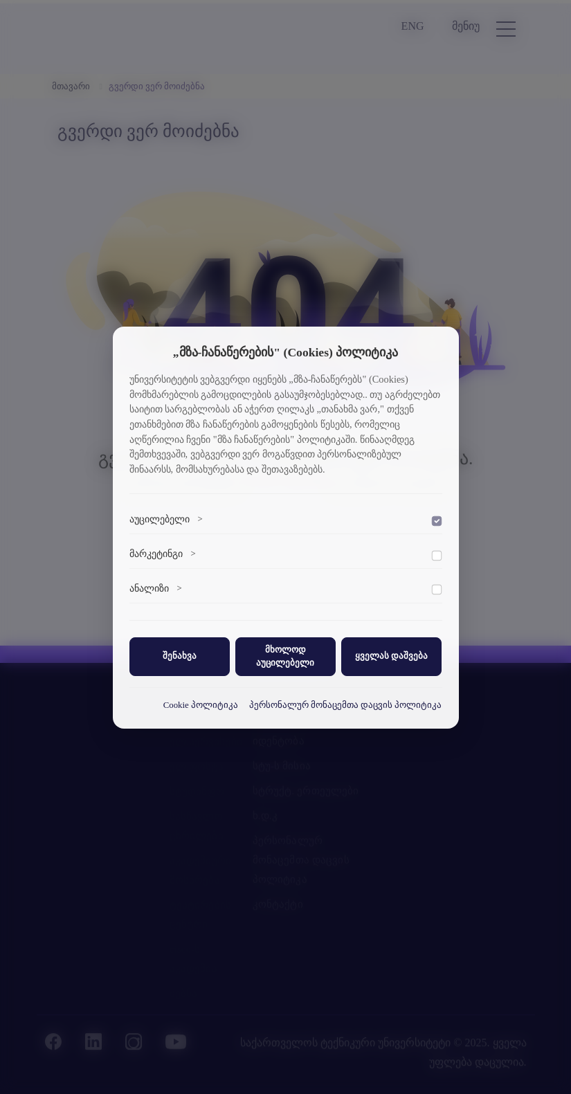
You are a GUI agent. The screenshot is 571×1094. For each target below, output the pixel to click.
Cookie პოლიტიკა (200, 705)
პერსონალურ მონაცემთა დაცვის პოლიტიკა (345, 705)
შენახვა (180, 656)
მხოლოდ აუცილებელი (285, 656)
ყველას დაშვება (391, 656)
